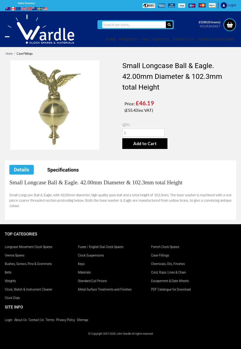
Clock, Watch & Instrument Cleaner (28, 289)
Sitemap (82, 320)
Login (9, 320)
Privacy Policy (65, 320)
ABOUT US (160, 39)
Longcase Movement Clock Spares (28, 247)
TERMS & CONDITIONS (216, 39)
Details (21, 169)
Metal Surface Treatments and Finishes (105, 289)
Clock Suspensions (91, 255)
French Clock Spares (165, 247)
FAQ (145, 39)
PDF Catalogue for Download (171, 289)
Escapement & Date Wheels (170, 281)
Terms (50, 320)
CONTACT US (183, 39)
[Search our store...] (134, 24)
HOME (111, 39)
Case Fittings (160, 255)
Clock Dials (12, 298)
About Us (20, 320)
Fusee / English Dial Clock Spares (101, 247)
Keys (81, 264)
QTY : (126, 125)
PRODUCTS (128, 39)
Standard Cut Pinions (92, 281)
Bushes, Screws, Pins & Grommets (28, 264)
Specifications (63, 170)
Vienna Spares (15, 255)
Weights (10, 281)
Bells (8, 272)
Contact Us (36, 320)
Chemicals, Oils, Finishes (168, 264)
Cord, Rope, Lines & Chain (168, 272)
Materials (84, 272)
